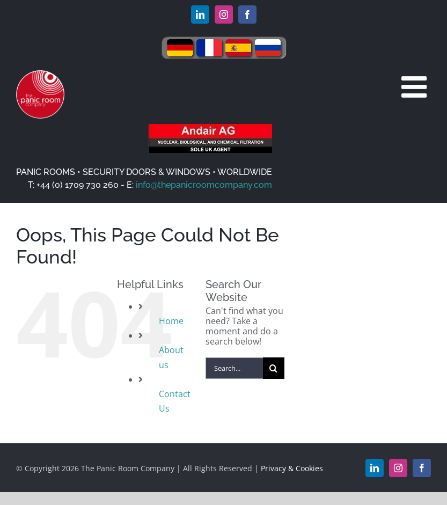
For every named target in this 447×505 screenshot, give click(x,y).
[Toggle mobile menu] (416, 86)
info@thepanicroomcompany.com (204, 185)
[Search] (273, 368)
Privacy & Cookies (292, 468)
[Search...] (234, 368)
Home (171, 321)
